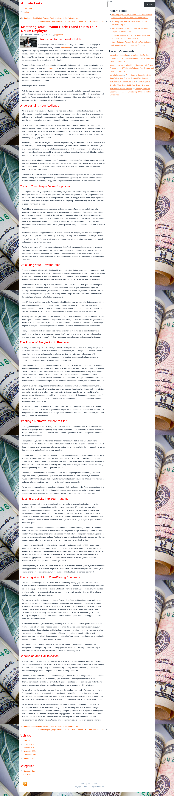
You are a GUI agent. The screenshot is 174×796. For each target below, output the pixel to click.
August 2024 (28, 758)
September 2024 (30, 755)
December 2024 (30, 751)
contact (26, 12)
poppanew (58, 35)
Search (110, 1)
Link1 (83, 784)
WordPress (79, 794)
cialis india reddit (116, 75)
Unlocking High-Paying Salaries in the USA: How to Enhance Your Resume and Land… (71, 21)
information (28, 8)
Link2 (89, 784)
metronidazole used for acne (121, 89)
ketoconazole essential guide (121, 65)
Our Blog (27, 774)
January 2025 (29, 748)
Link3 (95, 784)
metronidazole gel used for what (122, 82)
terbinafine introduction (119, 55)
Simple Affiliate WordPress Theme (95, 794)
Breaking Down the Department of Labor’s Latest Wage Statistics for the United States (130, 92)
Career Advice (29, 771)
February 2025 (29, 744)
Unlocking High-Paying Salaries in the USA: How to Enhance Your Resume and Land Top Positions (132, 58)
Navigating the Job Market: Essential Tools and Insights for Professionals (49, 18)
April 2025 (28, 741)
